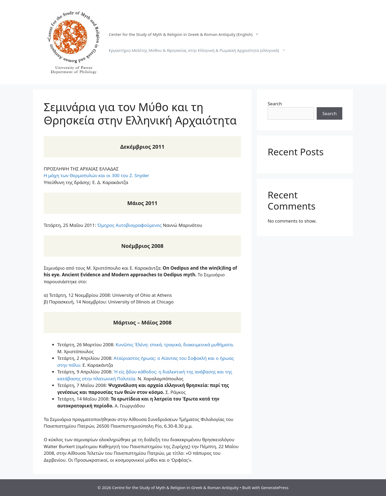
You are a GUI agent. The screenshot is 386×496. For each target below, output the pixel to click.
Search (275, 104)
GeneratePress (274, 487)
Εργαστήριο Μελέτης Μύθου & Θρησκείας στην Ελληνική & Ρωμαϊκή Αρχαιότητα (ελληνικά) (200, 50)
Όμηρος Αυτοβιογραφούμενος (129, 225)
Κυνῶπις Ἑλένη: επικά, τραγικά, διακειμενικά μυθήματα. (175, 344)
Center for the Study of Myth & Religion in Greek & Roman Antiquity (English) (186, 34)
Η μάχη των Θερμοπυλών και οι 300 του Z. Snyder (96, 175)
